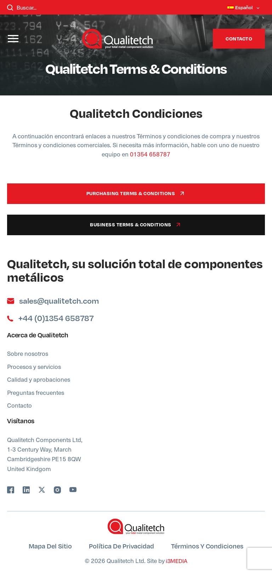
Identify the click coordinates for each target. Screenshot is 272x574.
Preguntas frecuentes (35, 392)
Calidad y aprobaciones (38, 379)
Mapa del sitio (50, 546)
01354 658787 (149, 154)
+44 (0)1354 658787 (50, 318)
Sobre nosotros (27, 353)
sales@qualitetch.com (53, 301)
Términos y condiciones (207, 546)
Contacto (239, 38)
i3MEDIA (176, 560)
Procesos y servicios (34, 366)
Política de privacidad (121, 546)
